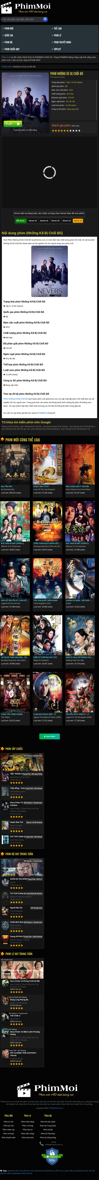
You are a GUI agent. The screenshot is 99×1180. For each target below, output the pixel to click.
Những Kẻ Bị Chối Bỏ (10, 427)
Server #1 (33, 221)
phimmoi (11, 1171)
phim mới (19, 1171)
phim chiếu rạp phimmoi (74, 1171)
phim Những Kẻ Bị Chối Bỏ (30, 427)
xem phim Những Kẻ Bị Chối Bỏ (55, 427)
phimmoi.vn (49, 1171)
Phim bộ (7, 42)
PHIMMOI (42, 413)
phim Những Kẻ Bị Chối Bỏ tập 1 (82, 427)
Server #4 (67, 221)
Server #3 (55, 221)
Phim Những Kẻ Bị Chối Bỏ (15, 399)
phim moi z (59, 1171)
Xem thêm (49, 736)
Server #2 (44, 221)
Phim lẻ (56, 35)
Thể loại (56, 28)
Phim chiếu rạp (10, 49)
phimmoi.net (39, 1171)
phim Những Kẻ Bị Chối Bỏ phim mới (75, 429)
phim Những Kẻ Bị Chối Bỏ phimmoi (45, 429)
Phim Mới (7, 28)
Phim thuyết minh (61, 42)
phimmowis (16, 1173)
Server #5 (78, 221)
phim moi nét (90, 1171)
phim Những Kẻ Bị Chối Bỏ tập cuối (16, 429)
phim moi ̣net (27, 1173)
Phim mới (6, 57)
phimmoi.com (29, 1171)
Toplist (56, 49)
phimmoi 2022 (5, 1173)
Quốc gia (7, 35)
